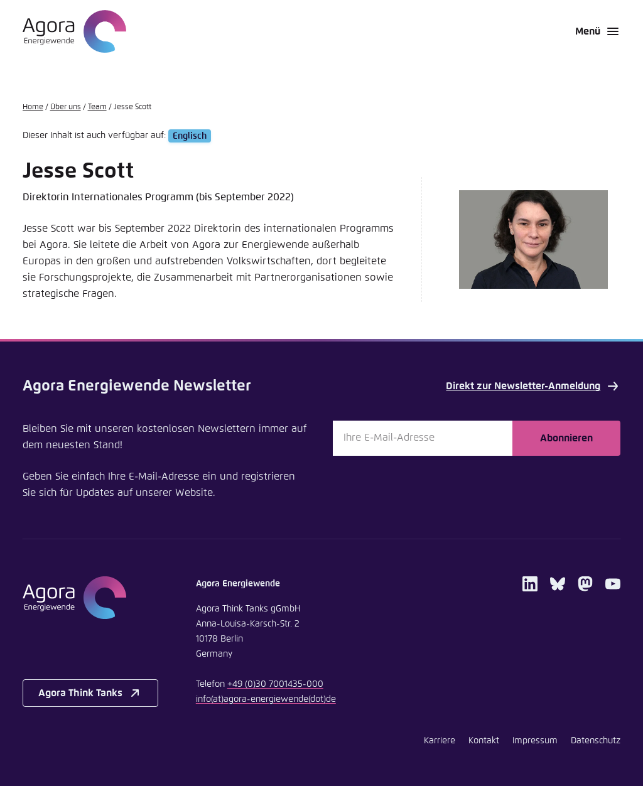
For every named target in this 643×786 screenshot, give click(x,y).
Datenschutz (595, 740)
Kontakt (483, 740)
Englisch (190, 135)
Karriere (439, 740)
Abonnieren (566, 438)
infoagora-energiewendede (266, 699)
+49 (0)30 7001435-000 (275, 684)
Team (97, 107)
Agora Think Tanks (90, 693)
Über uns (65, 107)
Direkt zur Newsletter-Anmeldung (533, 386)
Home (33, 107)
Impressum (535, 740)
